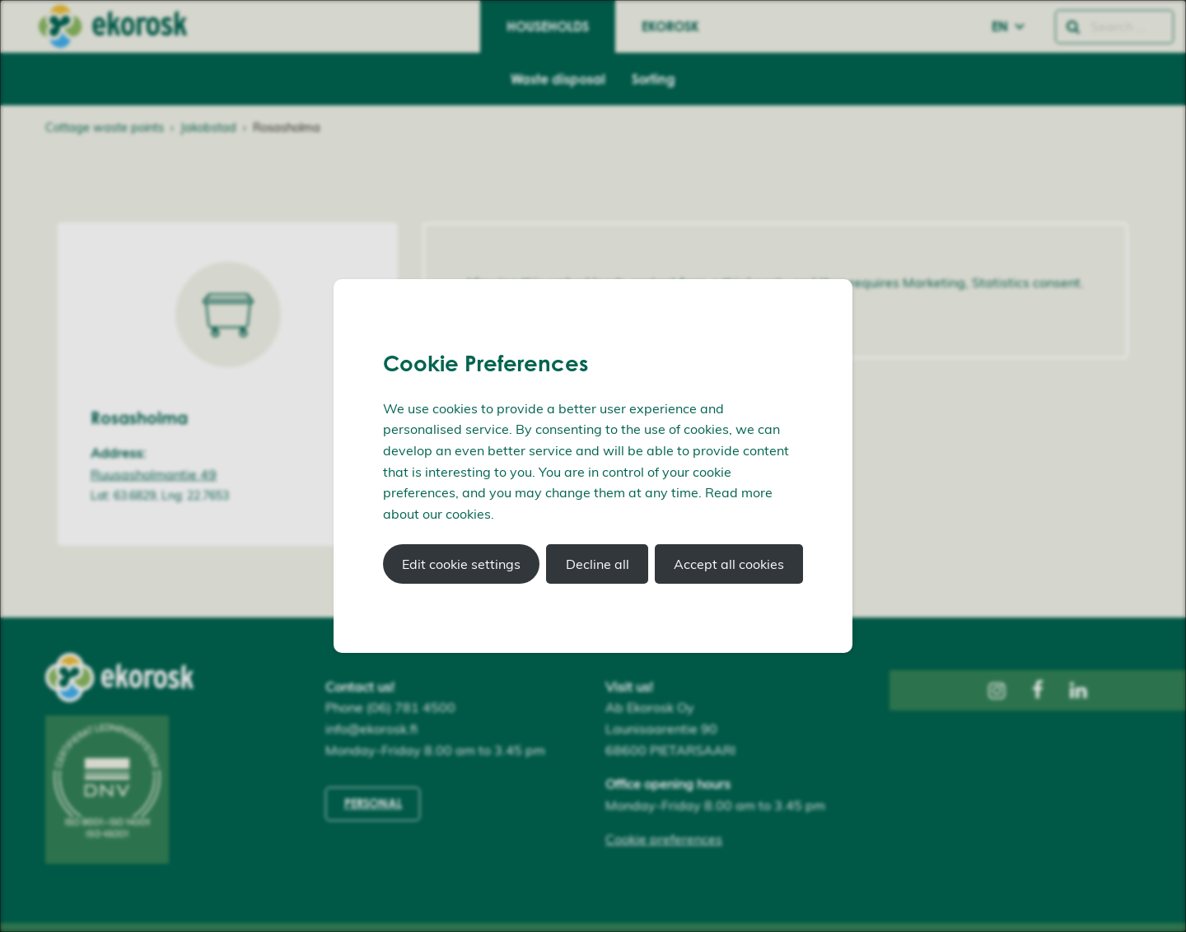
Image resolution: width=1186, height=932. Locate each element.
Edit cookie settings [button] (461, 564)
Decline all (597, 564)
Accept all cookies (729, 564)
